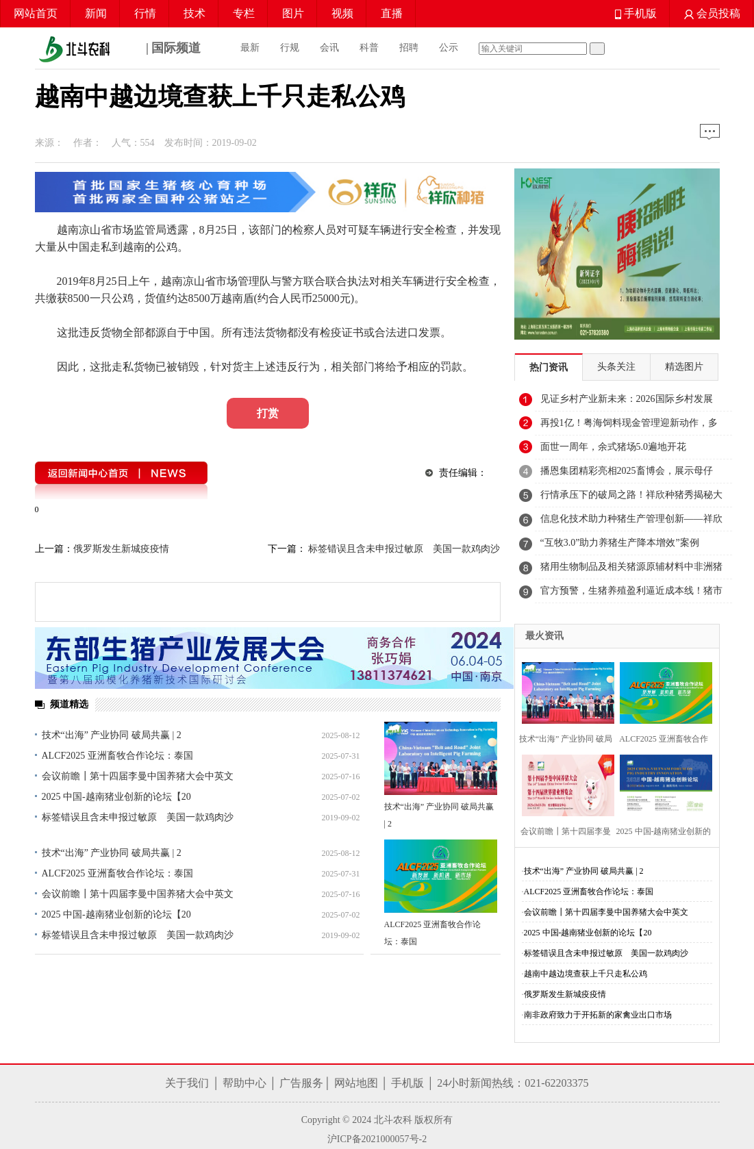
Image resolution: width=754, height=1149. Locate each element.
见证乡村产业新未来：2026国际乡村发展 (626, 399)
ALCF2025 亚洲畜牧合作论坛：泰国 (117, 755)
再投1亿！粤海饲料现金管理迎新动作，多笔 (629, 426)
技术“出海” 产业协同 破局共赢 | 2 (111, 735)
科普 (369, 47)
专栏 (244, 13)
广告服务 (301, 1083)
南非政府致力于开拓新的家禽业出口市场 (598, 1015)
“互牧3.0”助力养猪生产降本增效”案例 (619, 543)
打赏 (268, 413)
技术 (194, 13)
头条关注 (616, 367)
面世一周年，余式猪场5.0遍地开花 (613, 447)
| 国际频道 (118, 49)
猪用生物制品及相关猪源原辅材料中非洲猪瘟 (631, 570)
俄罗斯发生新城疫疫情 (121, 549)
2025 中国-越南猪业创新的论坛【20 (116, 797)
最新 (250, 47)
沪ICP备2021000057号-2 (377, 1139)
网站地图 (356, 1083)
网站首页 (36, 13)
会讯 (329, 47)
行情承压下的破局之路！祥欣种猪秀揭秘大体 (631, 498)
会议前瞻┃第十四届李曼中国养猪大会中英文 (138, 776)
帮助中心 (244, 1083)
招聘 (408, 47)
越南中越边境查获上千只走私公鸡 (585, 973)
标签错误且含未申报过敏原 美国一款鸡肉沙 (138, 817)
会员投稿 (712, 13)
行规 (289, 47)
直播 (392, 13)
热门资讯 (548, 367)
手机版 (636, 13)
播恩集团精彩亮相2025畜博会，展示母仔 (626, 471)
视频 (342, 13)
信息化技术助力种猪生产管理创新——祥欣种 (631, 522)
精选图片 (684, 367)
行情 (145, 13)
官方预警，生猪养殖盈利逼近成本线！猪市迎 (631, 594)
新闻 (96, 13)
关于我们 (187, 1083)
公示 (448, 47)
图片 (293, 13)
